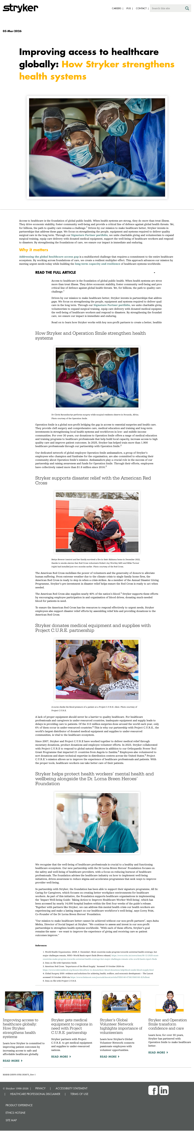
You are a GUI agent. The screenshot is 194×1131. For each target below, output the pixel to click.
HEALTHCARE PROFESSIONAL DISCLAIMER (35, 1094)
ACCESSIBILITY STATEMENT (72, 1088)
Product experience (19, 1105)
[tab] (97, 272)
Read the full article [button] (55, 272)
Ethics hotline (15, 1112)
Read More (11, 1061)
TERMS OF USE (79, 1094)
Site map (11, 1120)
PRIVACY (40, 1088)
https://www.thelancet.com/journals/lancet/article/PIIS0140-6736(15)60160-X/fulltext (110, 977)
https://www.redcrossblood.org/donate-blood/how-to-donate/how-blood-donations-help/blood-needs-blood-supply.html (98, 970)
